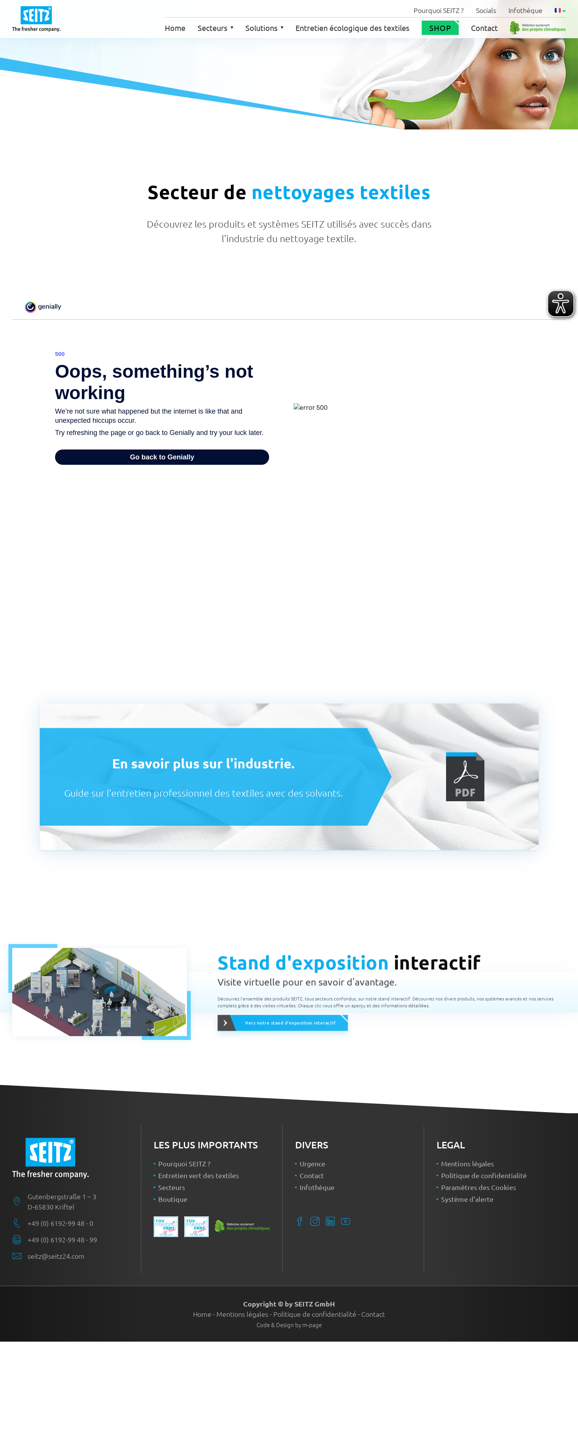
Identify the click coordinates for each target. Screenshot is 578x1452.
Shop (440, 27)
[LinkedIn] (330, 1331)
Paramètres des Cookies (478, 1298)
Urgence (312, 1274)
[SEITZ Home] (76, 1268)
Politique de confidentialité (484, 1286)
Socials (486, 10)
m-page (312, 1435)
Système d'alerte (467, 1309)
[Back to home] (36, 19)
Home (175, 27)
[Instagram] (315, 1331)
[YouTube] (345, 1331)
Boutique (172, 1309)
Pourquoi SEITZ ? (439, 10)
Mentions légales (467, 1274)
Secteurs (215, 27)
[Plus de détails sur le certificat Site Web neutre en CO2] (538, 27)
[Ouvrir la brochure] (465, 776)
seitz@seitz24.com (56, 1366)
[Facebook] (299, 1331)
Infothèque (525, 10)
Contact (484, 27)
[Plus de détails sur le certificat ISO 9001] (166, 1337)
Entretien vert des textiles (198, 1286)
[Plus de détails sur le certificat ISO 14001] (196, 1337)
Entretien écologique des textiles (352, 27)
